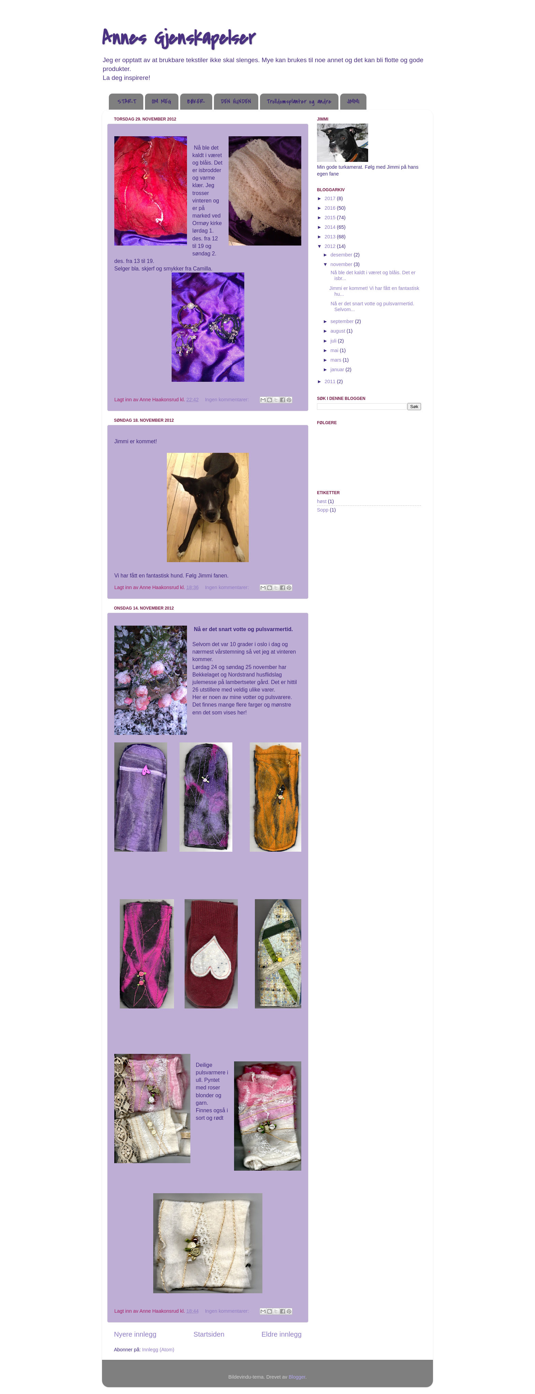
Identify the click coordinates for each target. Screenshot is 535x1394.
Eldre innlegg (281, 1334)
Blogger (297, 1377)
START (126, 101)
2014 (330, 227)
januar (338, 369)
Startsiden (209, 1334)
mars (337, 360)
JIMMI (353, 101)
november (342, 264)
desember (342, 254)
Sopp (323, 510)
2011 (330, 381)
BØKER (196, 101)
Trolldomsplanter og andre (299, 101)
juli (334, 341)
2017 (330, 198)
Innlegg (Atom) (158, 1349)
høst (322, 501)
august (339, 331)
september (343, 321)
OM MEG (161, 101)
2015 (330, 217)
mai (335, 350)
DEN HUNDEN (236, 101)
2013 (330, 236)
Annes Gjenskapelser (179, 38)
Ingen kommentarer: (227, 399)
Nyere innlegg (135, 1334)
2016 (330, 208)
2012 (330, 246)
